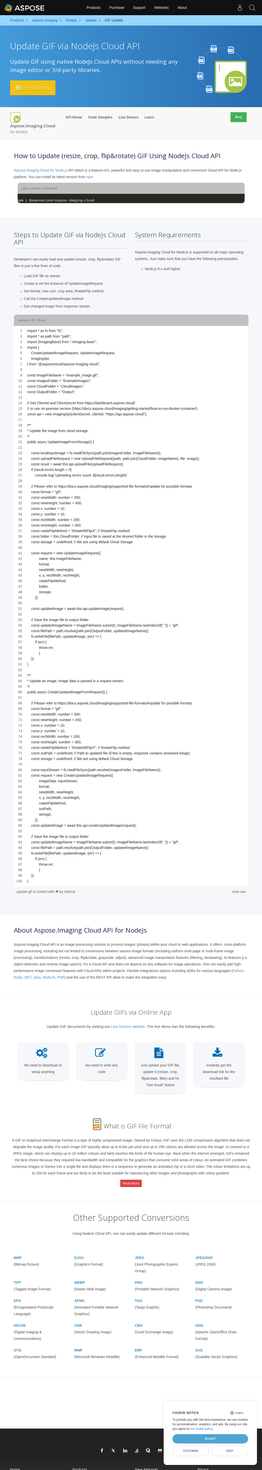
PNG (138, 1281)
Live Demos (128, 117)
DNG (199, 1281)
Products (93, 8)
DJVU (79, 1256)
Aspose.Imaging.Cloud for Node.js (40, 170)
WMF (78, 1348)
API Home (74, 117)
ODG (199, 1324)
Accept (210, 1438)
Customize (191, 1450)
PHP (61, 977)
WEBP (79, 1281)
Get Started (33, 87)
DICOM (20, 1324)
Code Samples (100, 117)
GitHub (69, 892)
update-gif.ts (26, 892)
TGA (138, 1299)
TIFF (17, 1281)
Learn (149, 117)
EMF (138, 1348)
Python (238, 971)
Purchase (116, 8)
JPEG (139, 1256)
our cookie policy (201, 1429)
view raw (239, 892)
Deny (230, 1450)
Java (37, 977)
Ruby (18, 977)
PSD (199, 1299)
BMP (18, 1256)
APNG (79, 1299)
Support (139, 8)
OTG (17, 1348)
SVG (199, 1348)
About (182, 8)
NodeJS (49, 977)
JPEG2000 (204, 1256)
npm (89, 177)
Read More (131, 1182)
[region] (131, 606)
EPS (17, 1299)
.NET (27, 977)
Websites (161, 8)
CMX (139, 1324)
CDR (78, 1324)
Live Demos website (128, 1026)
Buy (238, 117)
